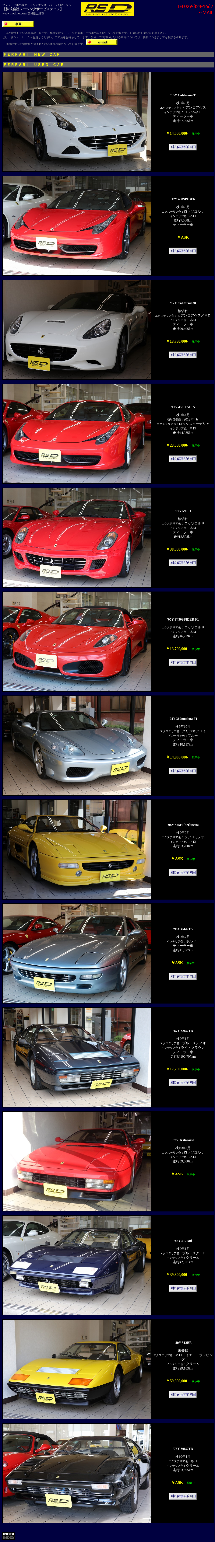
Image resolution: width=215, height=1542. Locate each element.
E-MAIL (205, 12)
